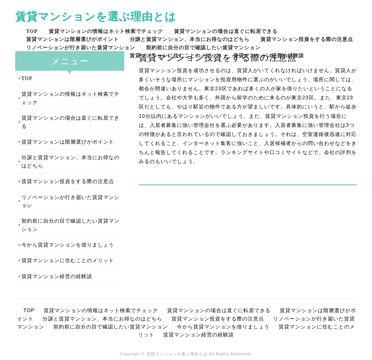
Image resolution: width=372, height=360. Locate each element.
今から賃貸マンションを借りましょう (67, 244)
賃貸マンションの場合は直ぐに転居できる (226, 31)
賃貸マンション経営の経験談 (268, 55)
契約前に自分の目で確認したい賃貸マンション (203, 47)
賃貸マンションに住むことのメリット (176, 55)
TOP (32, 31)
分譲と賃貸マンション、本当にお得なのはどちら (190, 39)
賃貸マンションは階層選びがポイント (72, 39)
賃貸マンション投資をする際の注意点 (306, 39)
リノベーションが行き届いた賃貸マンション (80, 47)
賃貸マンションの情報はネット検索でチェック (106, 31)
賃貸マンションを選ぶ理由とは (95, 16)
